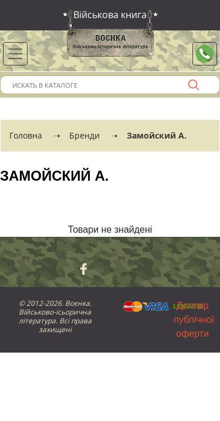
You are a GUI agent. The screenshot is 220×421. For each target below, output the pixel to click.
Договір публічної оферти (194, 320)
